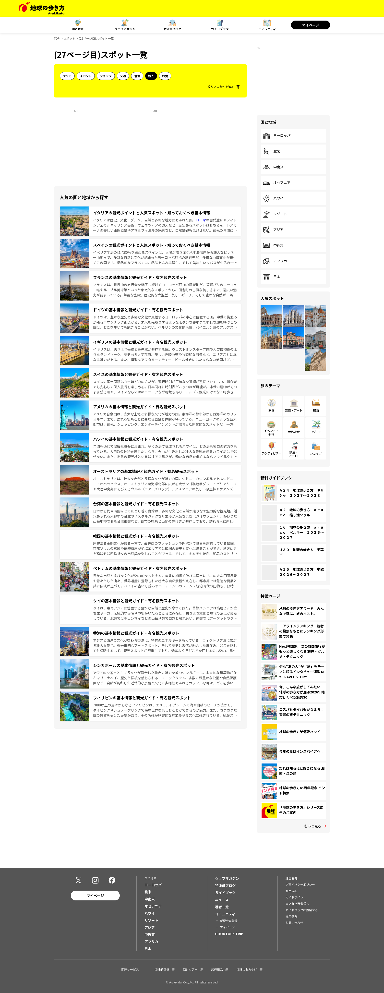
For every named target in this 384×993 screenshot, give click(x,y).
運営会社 (291, 878)
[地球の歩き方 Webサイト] (41, 8)
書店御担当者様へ (297, 903)
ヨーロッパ (276, 136)
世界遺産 (294, 432)
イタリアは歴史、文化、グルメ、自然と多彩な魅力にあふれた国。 (144, 220)
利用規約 (291, 891)
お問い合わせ (294, 922)
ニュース (221, 899)
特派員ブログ (172, 29)
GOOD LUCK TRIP (229, 933)
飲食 (165, 76)
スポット (69, 38)
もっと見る (312, 825)
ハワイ (273, 198)
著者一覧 (222, 906)
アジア (273, 230)
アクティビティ (271, 453)
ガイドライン (294, 897)
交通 (123, 76)
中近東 (273, 245)
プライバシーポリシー (300, 884)
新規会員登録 (229, 921)
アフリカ (275, 261)
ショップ (106, 76)
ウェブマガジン (125, 29)
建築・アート (293, 410)
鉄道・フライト (294, 454)
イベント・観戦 (271, 432)
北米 (271, 151)
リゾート (275, 214)
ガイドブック (220, 29)
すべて (67, 76)
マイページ (310, 25)
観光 (151, 76)
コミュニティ (267, 29)
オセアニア (276, 183)
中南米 (273, 167)
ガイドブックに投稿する (302, 910)
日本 (271, 277)
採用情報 (291, 916)
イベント (86, 76)
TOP (57, 38)
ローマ (201, 220)
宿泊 (137, 76)
